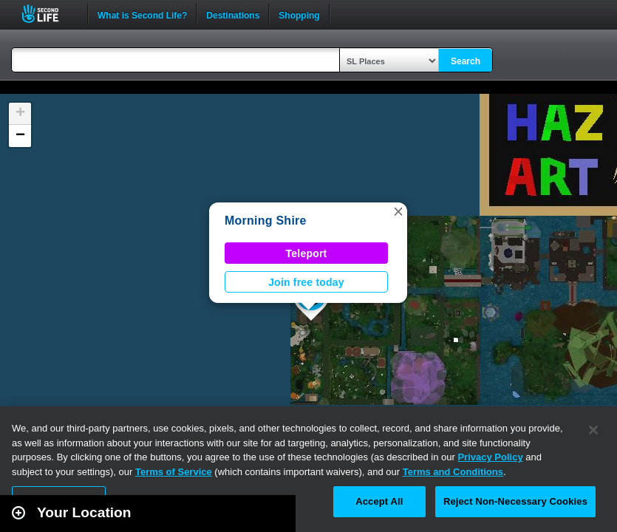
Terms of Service (173, 471)
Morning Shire (266, 220)
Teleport (306, 253)
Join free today (306, 282)
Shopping (299, 14)
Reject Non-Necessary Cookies (515, 501)
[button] (398, 211)
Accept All (379, 501)
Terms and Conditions (453, 471)
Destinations (232, 14)
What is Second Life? (142, 14)
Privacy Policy (489, 457)
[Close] (593, 430)
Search (465, 61)
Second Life (48, 14)
